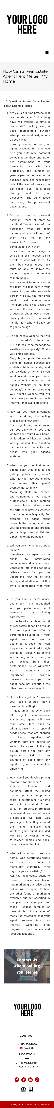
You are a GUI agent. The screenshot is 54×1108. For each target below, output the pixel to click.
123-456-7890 (27, 1044)
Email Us (27, 1048)
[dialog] (47, 52)
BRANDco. (46, 1104)
